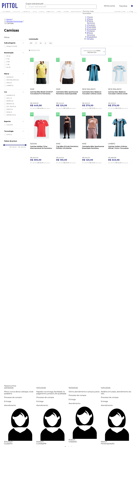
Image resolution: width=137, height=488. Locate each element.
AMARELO (10, 95)
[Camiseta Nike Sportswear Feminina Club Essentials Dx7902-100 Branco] (67, 83)
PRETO (9, 109)
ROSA (9, 112)
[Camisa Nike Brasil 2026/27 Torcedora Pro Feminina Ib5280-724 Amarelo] (41, 83)
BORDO (9, 101)
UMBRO (9, 85)
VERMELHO (11, 115)
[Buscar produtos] (93, 7)
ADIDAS (9, 77)
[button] (15, 43)
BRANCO (10, 103)
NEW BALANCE (12, 80)
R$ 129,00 (13, 147)
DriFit (9, 134)
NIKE (9, 82)
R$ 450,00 (21, 147)
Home (9, 19)
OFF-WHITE (11, 106)
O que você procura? (34, 4)
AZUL (9, 98)
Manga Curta (11, 46)
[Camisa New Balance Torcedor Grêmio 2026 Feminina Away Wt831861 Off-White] (119, 83)
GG (8, 67)
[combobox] (61, 6)
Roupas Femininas (14, 21)
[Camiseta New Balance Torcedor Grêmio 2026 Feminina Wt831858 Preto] (93, 83)
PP (8, 56)
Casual (9, 125)
